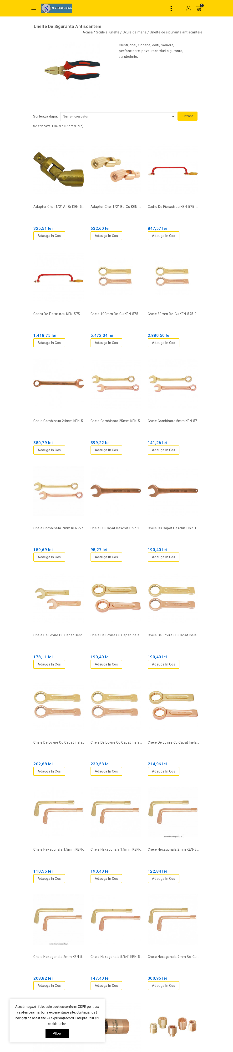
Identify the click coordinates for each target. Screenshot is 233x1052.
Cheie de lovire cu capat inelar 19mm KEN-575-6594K (59, 742)
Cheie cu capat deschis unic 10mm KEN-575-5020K (116, 528)
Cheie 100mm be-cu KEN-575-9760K (116, 314)
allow (57, 1033)
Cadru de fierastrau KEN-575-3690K (59, 314)
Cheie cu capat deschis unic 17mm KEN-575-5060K (174, 528)
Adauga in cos (49, 236)
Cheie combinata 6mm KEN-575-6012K (174, 421)
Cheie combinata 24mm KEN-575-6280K (59, 421)
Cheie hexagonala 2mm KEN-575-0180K (174, 849)
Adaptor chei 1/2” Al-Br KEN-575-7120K (59, 207)
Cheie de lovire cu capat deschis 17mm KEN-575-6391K (59, 635)
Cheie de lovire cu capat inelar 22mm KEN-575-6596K (116, 742)
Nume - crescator (119, 116)
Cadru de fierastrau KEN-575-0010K (174, 207)
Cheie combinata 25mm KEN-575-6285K (116, 421)
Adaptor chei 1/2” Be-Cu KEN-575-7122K (116, 207)
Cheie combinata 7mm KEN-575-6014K (59, 528)
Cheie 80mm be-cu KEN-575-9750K (174, 314)
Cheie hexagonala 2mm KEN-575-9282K (59, 957)
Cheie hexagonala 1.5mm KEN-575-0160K (59, 849)
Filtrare (187, 116)
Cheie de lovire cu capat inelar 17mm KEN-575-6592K (174, 635)
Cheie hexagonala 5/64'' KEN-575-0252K (116, 957)
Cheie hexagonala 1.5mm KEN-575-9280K (116, 849)
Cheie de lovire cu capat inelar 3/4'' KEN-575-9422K (174, 742)
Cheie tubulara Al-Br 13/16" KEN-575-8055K (174, 1006)
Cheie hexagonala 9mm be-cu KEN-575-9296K (174, 957)
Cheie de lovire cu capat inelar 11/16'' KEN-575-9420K (116, 635)
